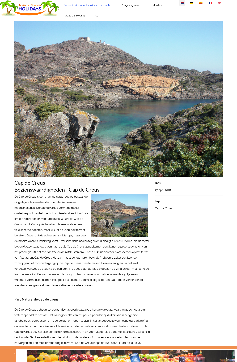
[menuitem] (87, 5)
